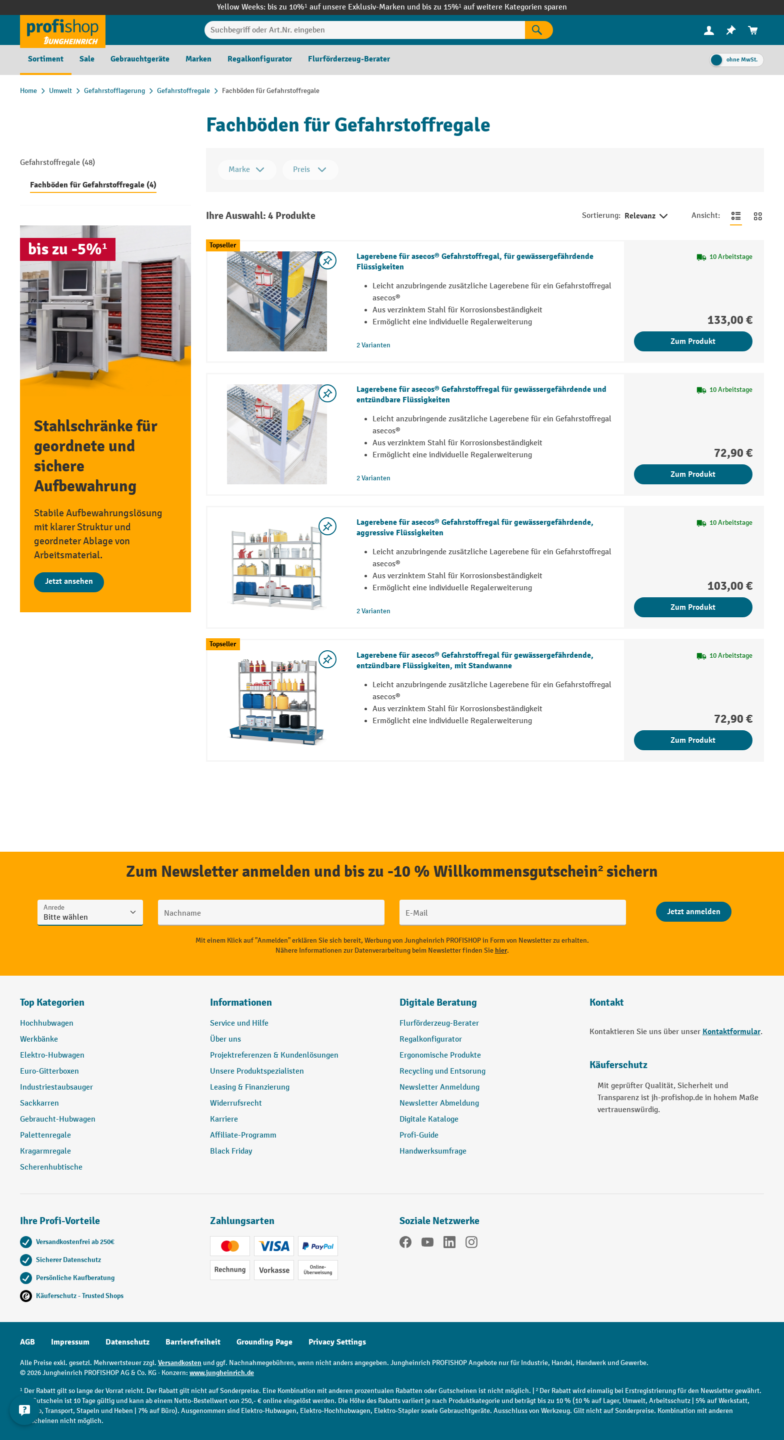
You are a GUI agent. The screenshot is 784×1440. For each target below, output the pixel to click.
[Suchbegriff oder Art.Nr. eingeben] (364, 30)
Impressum (70, 1342)
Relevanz (647, 216)
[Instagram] (472, 1244)
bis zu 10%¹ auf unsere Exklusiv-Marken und (345, 7)
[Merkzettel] (731, 30)
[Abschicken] (694, 912)
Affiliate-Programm (243, 1135)
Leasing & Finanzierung (250, 1087)
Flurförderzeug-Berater (439, 1023)
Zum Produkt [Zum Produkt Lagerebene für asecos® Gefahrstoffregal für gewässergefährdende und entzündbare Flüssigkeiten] (693, 474)
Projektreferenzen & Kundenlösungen (274, 1055)
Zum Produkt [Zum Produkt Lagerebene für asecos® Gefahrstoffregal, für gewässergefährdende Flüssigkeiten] (693, 341)
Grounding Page (264, 1342)
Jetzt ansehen (69, 581)
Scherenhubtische (51, 1167)
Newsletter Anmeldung (440, 1087)
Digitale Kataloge (429, 1119)
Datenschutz (128, 1342)
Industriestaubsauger (56, 1087)
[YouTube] (428, 1244)
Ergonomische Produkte (440, 1055)
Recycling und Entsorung (443, 1071)
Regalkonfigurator (431, 1039)
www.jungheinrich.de (222, 1373)
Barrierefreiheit (193, 1342)
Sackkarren (39, 1103)
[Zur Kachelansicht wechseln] (758, 216)
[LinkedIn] (450, 1244)
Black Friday (231, 1151)
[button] (487, 1007)
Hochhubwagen (47, 1023)
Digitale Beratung (438, 1002)
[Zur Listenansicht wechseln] (736, 215)
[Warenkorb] (753, 30)
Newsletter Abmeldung (439, 1103)
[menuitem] (709, 30)
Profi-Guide (419, 1135)
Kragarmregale (45, 1151)
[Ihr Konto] (709, 30)
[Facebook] (406, 1244)
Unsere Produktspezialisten (257, 1071)
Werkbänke (39, 1039)
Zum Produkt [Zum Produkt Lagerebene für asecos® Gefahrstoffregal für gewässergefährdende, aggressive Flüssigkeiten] (693, 607)
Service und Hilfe (239, 1023)
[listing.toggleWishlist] (327, 260)
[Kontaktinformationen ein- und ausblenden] (25, 1415)
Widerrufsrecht (236, 1103)
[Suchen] (539, 30)
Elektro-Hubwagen (52, 1055)
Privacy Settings (337, 1342)
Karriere (224, 1119)
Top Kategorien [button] (52, 1002)
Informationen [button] (241, 1002)
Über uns (225, 1039)
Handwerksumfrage (433, 1151)
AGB (27, 1342)
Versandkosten (180, 1363)
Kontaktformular (731, 1032)
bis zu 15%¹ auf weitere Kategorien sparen (494, 7)
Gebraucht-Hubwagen (58, 1119)
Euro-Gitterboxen (49, 1071)
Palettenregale (45, 1135)
